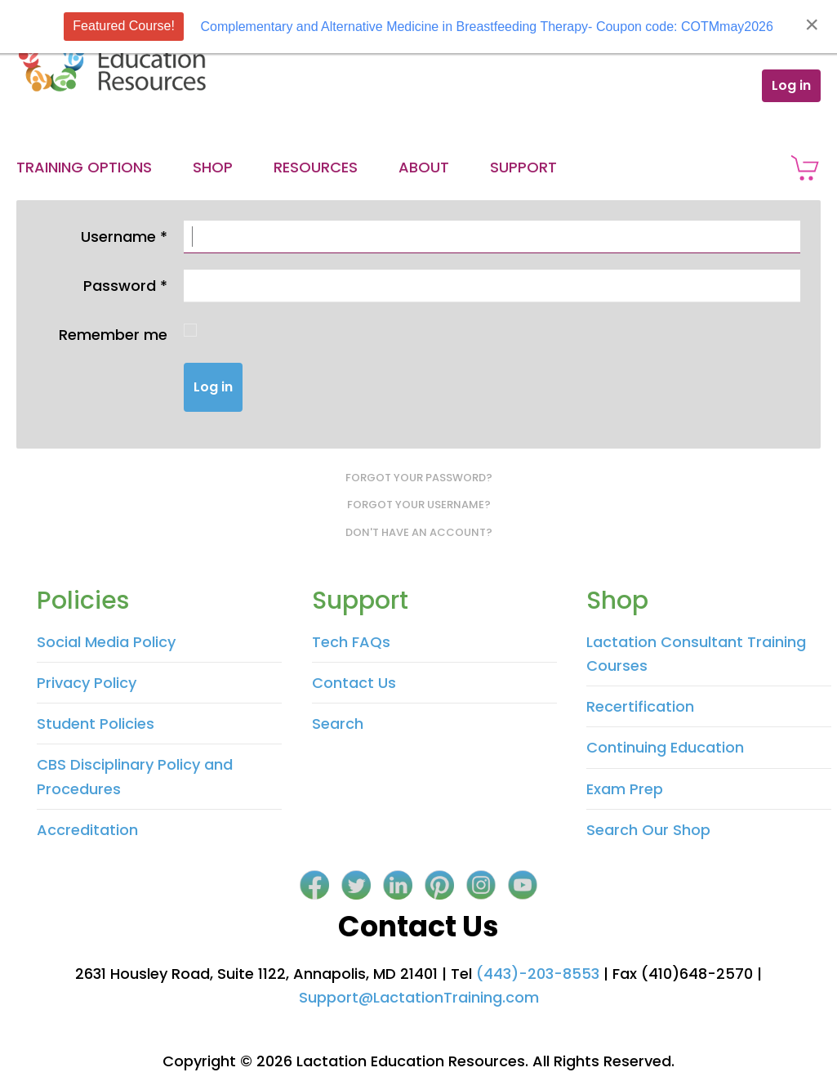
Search (337, 723)
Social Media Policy (106, 642)
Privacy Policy (86, 682)
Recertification (640, 706)
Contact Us (354, 682)
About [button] (423, 167)
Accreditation (87, 830)
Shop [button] (213, 167)
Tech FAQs (351, 642)
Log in (791, 85)
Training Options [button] (84, 167)
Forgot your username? (419, 504)
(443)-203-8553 (537, 973)
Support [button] (523, 167)
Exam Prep (624, 789)
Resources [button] (316, 167)
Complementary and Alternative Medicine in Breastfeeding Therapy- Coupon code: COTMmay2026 (486, 27)
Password (125, 285)
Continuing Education (665, 747)
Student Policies (95, 723)
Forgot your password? (418, 477)
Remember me (113, 334)
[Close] (812, 24)
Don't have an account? (418, 532)
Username (124, 236)
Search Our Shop (648, 830)
